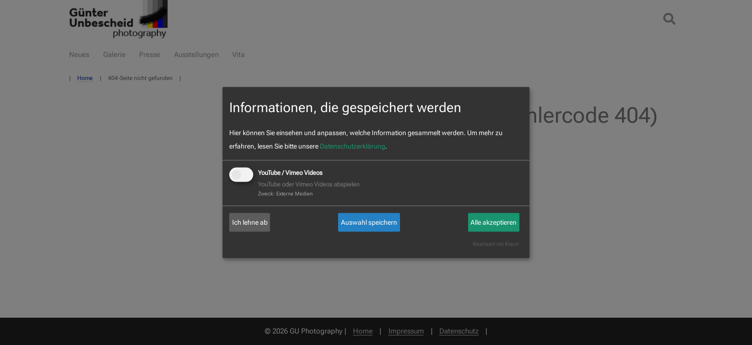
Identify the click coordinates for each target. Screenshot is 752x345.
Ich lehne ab (250, 222)
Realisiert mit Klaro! (496, 244)
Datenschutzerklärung (352, 146)
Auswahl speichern (369, 222)
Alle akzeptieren (493, 222)
